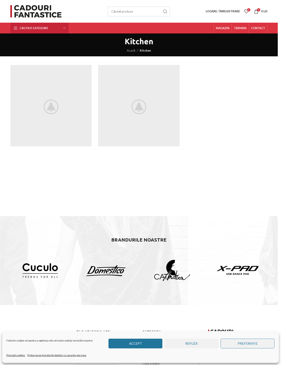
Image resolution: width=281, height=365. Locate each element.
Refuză (191, 343)
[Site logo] (36, 11)
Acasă (131, 50)
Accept (135, 343)
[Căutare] (139, 11)
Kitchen (145, 50)
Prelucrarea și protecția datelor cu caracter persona (56, 355)
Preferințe (247, 343)
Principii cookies (15, 355)
